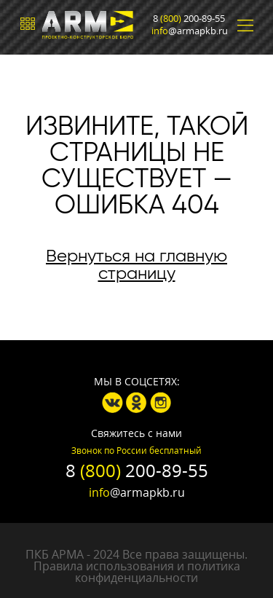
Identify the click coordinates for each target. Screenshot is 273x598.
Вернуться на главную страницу (136, 264)
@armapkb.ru (189, 31)
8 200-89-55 (189, 18)
